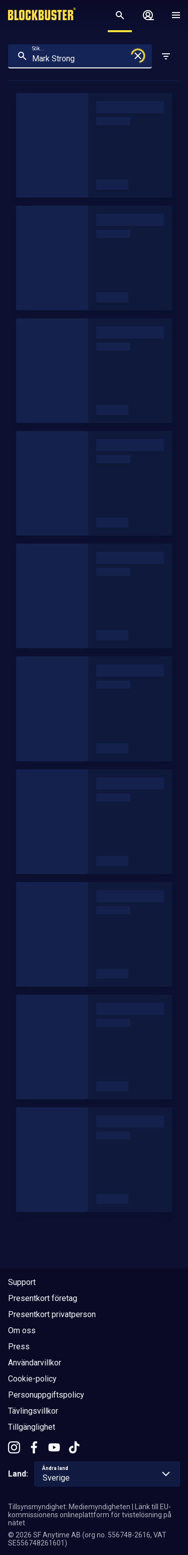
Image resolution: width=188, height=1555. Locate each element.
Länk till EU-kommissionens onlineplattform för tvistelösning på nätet (89, 1515)
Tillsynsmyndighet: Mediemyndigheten (69, 1507)
